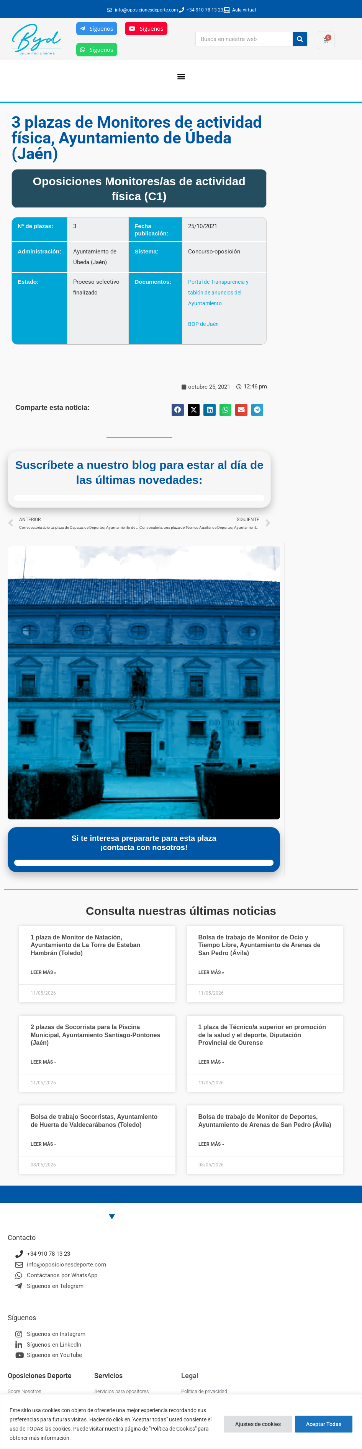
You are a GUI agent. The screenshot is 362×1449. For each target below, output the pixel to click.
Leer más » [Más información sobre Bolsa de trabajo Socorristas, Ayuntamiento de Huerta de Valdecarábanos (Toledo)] (43, 1144)
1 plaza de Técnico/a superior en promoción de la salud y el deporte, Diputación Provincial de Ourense (262, 1035)
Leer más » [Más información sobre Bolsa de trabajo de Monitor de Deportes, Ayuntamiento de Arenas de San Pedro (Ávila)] (211, 1144)
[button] (181, 76)
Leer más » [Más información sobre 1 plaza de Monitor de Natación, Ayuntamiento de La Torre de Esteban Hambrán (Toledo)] (43, 972)
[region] (181, 1421)
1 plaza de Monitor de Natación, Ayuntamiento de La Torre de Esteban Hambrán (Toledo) (85, 945)
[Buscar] (300, 39)
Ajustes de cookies (258, 1424)
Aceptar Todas (323, 1424)
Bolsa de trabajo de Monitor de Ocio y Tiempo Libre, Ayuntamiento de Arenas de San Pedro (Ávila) (259, 945)
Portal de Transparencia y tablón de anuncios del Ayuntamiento (219, 292)
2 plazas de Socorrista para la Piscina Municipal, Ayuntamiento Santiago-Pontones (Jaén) (95, 1035)
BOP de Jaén (203, 324)
